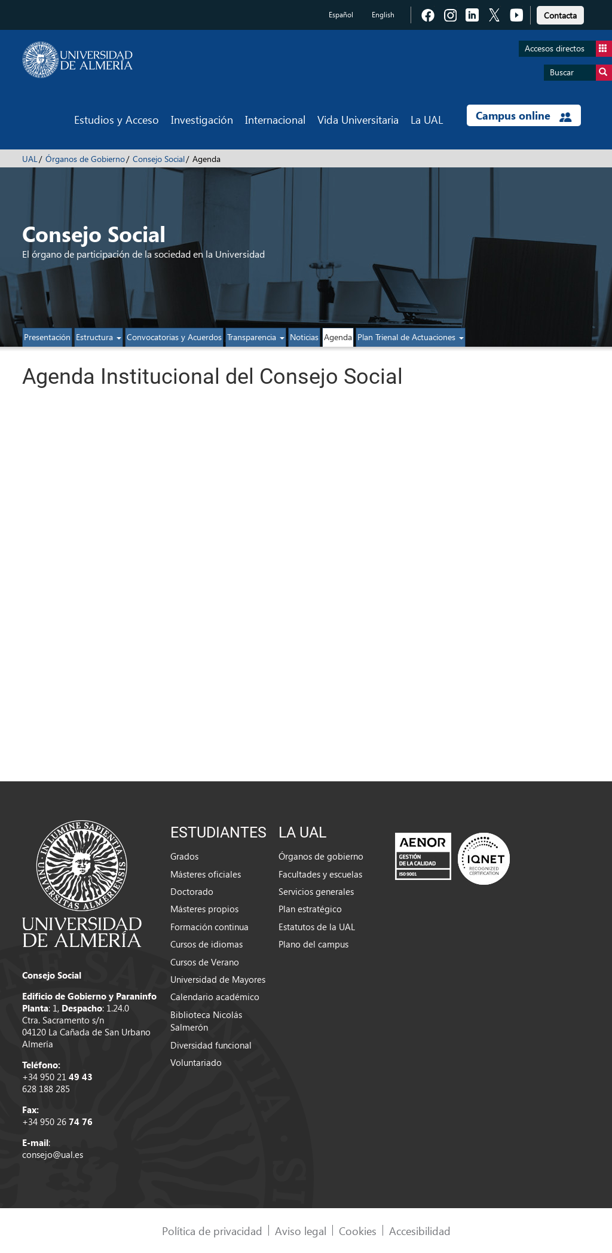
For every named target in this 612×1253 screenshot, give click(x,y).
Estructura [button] (98, 337)
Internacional (275, 119)
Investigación (202, 119)
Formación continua (209, 927)
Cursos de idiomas (206, 944)
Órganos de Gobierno (85, 158)
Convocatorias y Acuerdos (174, 337)
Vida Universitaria (358, 119)
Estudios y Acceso (116, 119)
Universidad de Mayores (217, 979)
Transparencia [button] (255, 337)
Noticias (304, 337)
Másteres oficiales (205, 874)
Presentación (47, 337)
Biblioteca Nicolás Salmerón (206, 1020)
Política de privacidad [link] (212, 1230)
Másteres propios (204, 909)
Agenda (338, 337)
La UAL (427, 119)
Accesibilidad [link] (420, 1230)
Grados (184, 856)
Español (341, 14)
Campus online (524, 115)
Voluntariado (196, 1062)
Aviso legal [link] (300, 1230)
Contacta (560, 15)
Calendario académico (214, 997)
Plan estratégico (310, 909)
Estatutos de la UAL (317, 927)
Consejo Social (159, 158)
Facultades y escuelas (320, 874)
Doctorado (191, 891)
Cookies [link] (358, 1230)
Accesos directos (568, 49)
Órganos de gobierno (321, 856)
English (383, 14)
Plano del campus (313, 944)
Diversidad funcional (211, 1045)
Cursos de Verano (204, 962)
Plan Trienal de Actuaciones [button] (410, 337)
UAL (30, 158)
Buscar (581, 73)
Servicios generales (316, 891)
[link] (560, 13)
